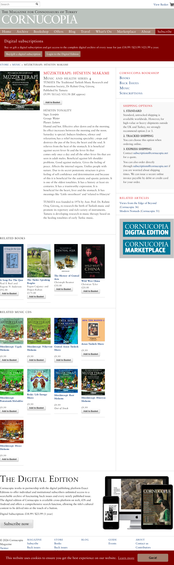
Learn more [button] (126, 558)
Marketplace (126, 31)
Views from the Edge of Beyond (138, 203)
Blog (72, 31)
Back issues (33, 547)
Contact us (142, 543)
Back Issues (129, 83)
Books (125, 78)
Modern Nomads (130, 211)
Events (112, 543)
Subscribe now (16, 523)
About (146, 31)
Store (4, 64)
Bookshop (41, 31)
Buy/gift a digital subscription (23, 53)
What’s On (104, 31)
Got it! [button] (153, 558)
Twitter (4, 548)
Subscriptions (131, 93)
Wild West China (90, 281)
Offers (58, 31)
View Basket (161, 4)
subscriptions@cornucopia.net (150, 152)
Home (6, 31)
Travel (85, 31)
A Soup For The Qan (11, 280)
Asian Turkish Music (92, 344)
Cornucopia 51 (150, 211)
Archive (22, 31)
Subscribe (165, 31)
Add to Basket (52, 102)
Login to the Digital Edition (63, 53)
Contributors (143, 547)
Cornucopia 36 (129, 207)
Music (16, 64)
